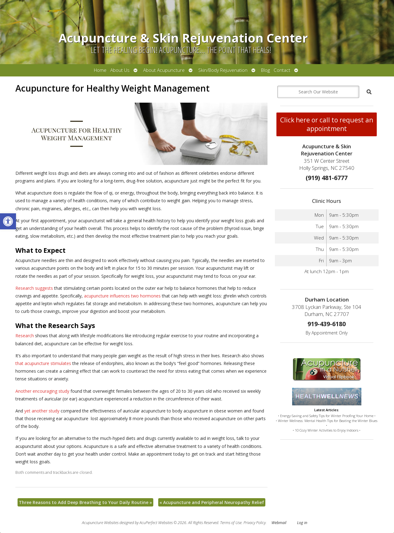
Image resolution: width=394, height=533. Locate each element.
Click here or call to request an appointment (326, 124)
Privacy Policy (254, 522)
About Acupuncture (164, 70)
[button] (8, 221)
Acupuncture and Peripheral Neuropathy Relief (211, 502)
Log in (302, 522)
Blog (265, 70)
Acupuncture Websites (100, 522)
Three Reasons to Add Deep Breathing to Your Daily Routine (85, 502)
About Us (120, 70)
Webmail (278, 522)
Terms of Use (231, 522)
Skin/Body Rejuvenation (222, 70)
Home (100, 70)
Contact (282, 70)
